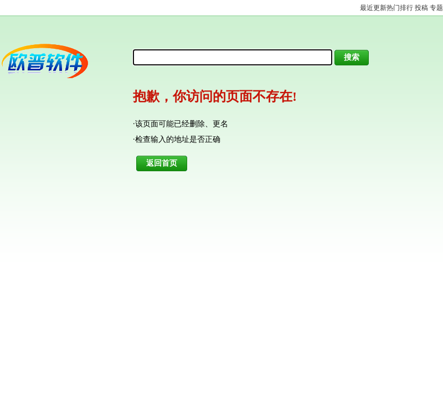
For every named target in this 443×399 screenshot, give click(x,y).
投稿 (421, 8)
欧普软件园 (62, 61)
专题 (436, 8)
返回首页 (161, 163)
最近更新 (373, 8)
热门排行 (400, 8)
